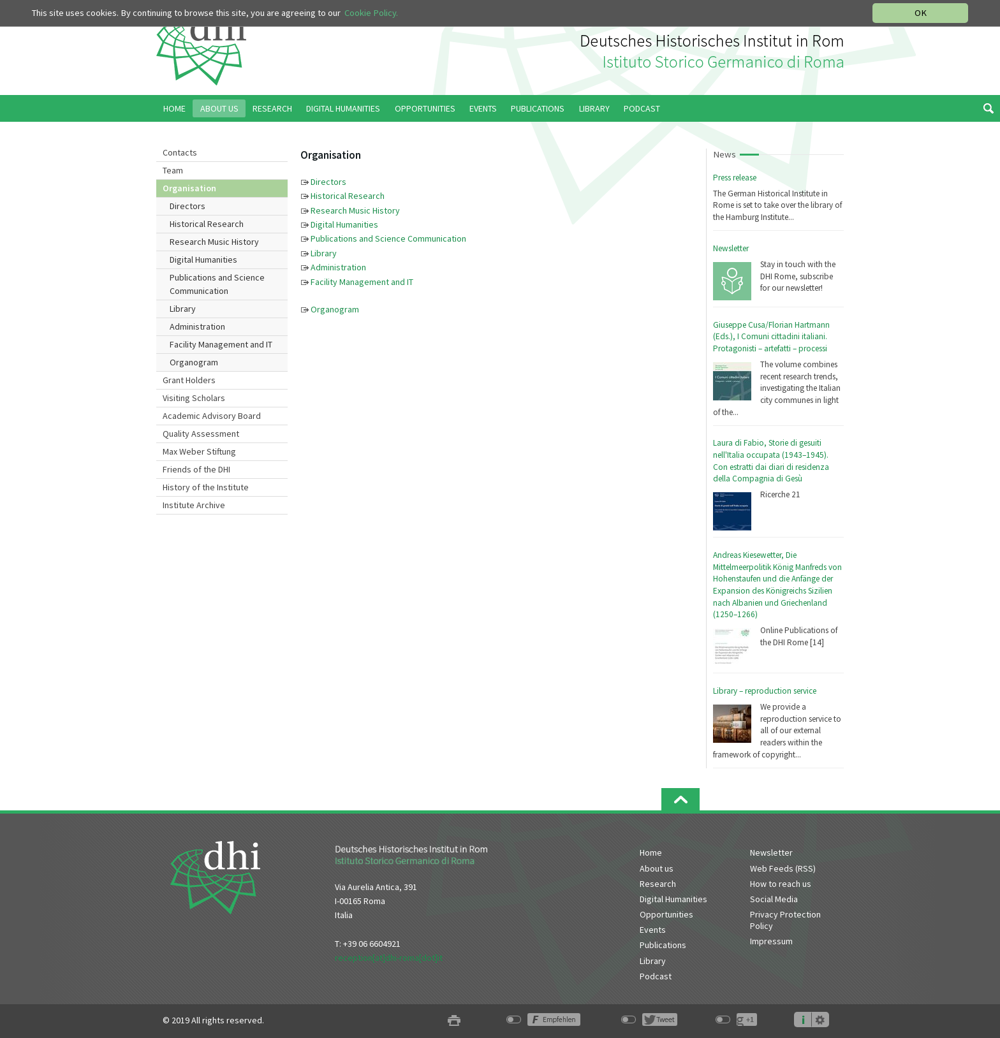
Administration (197, 326)
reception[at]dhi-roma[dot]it (389, 957)
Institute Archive (194, 505)
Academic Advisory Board (212, 415)
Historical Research (207, 224)
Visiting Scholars (194, 398)
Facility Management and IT (221, 344)
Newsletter (731, 248)
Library (183, 308)
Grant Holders (189, 380)
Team (173, 170)
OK (921, 12)
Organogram (194, 362)
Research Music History (214, 241)
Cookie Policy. (371, 12)
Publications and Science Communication (217, 284)
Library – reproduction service (764, 690)
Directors (187, 206)
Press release (734, 177)
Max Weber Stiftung (199, 451)
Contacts (180, 152)
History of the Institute (206, 487)
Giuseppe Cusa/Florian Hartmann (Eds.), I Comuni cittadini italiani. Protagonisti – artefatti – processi (771, 336)
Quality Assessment (201, 433)
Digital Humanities (203, 259)
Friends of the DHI (196, 469)
